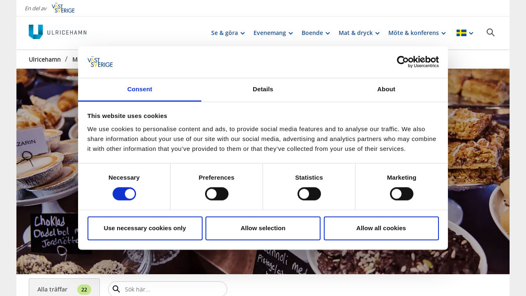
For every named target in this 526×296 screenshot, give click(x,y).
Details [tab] (263, 89)
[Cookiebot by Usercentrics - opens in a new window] (403, 62)
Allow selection (262, 227)
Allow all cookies (381, 227)
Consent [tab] (139, 89)
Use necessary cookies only (145, 227)
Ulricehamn (45, 59)
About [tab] (386, 89)
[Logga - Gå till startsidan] (57, 33)
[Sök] (490, 32)
